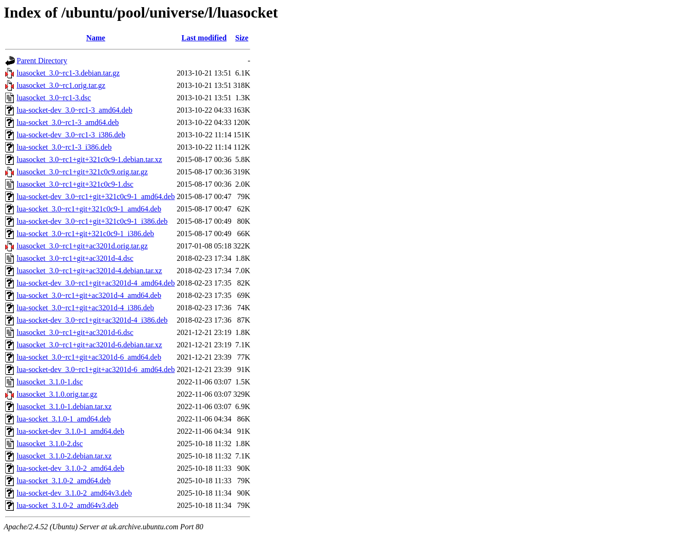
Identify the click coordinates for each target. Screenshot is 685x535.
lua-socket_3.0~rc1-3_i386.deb (64, 147)
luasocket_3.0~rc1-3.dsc (54, 98)
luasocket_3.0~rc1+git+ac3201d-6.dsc (75, 332)
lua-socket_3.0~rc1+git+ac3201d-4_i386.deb (85, 308)
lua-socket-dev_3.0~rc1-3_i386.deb (71, 135)
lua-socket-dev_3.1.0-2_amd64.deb (70, 468)
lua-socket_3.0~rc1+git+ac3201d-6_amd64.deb (89, 357)
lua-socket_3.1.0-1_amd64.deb (64, 419)
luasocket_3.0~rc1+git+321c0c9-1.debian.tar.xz (89, 159)
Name (95, 38)
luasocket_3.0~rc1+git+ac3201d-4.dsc (75, 258)
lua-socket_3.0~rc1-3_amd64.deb (68, 122)
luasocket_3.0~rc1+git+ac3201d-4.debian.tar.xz (89, 271)
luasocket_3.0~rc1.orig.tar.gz (61, 85)
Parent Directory (42, 61)
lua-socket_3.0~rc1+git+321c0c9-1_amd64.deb (89, 209)
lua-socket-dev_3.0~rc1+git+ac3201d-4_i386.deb (92, 320)
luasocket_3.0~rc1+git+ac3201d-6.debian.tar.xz (89, 345)
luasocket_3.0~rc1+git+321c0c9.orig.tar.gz (82, 172)
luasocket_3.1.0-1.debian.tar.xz (64, 406)
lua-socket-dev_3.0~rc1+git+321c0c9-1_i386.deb (92, 221)
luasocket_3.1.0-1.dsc (50, 382)
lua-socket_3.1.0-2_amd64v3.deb (67, 505)
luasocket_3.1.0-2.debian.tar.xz (64, 456)
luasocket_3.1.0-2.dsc (50, 443)
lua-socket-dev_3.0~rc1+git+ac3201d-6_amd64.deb (96, 369)
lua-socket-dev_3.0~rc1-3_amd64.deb (74, 110)
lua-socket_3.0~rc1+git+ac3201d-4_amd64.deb (89, 295)
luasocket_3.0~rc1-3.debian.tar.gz (68, 73)
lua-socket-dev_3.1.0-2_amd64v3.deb (74, 493)
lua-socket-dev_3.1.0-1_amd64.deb (70, 431)
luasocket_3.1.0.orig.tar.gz (57, 394)
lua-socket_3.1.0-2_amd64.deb (64, 481)
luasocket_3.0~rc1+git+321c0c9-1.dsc (75, 184)
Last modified (204, 38)
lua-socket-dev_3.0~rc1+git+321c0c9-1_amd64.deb (96, 196)
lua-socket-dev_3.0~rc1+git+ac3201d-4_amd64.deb (96, 283)
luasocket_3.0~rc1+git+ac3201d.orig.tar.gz (82, 246)
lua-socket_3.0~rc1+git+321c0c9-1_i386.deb (85, 233)
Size (242, 38)
